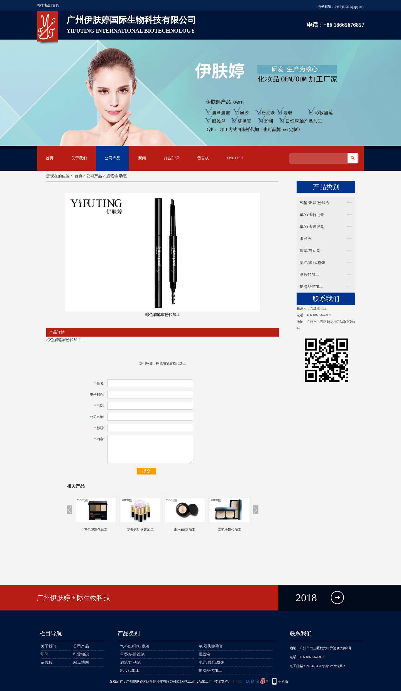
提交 (146, 471)
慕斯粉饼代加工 (229, 530)
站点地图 (81, 662)
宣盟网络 (235, 681)
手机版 (283, 681)
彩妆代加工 (309, 274)
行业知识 (171, 158)
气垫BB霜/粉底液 (314, 203)
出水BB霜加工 (184, 530)
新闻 (142, 158)
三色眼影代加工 (95, 530)
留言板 (203, 158)
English (235, 158)
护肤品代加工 (311, 286)
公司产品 (112, 158)
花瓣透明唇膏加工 (140, 530)
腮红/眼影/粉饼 (312, 263)
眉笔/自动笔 (116, 176)
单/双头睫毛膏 (312, 215)
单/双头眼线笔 (312, 227)
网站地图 (43, 5)
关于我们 (79, 158)
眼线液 (305, 239)
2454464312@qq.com (349, 7)
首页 (55, 5)
